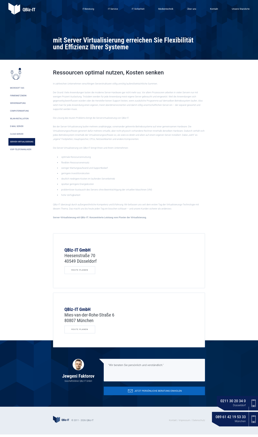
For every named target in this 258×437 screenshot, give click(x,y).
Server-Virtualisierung (22, 143)
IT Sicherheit (138, 9)
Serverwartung (18, 105)
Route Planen (79, 273)
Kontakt (214, 9)
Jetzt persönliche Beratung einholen (154, 393)
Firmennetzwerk (18, 98)
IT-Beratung (88, 9)
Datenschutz (198, 422)
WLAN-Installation (19, 120)
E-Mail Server (17, 128)
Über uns (191, 9)
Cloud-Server (17, 135)
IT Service (113, 9)
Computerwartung (19, 113)
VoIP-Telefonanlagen (21, 150)
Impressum (184, 422)
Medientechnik (165, 9)
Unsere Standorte (241, 9)
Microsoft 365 (17, 90)
